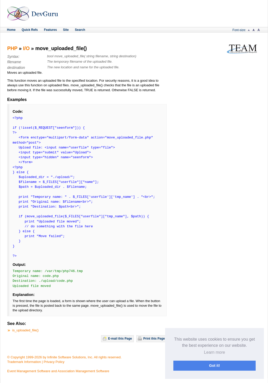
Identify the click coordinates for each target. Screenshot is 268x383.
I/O (26, 48)
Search (80, 30)
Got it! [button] (214, 365)
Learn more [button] (214, 352)
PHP (12, 48)
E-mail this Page (120, 338)
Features (50, 30)
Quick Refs (30, 30)
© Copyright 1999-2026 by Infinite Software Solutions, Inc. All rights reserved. (64, 357)
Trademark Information (24, 362)
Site (66, 30)
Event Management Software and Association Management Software (58, 371)
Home (11, 30)
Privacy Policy (54, 362)
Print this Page (154, 338)
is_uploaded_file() (25, 330)
